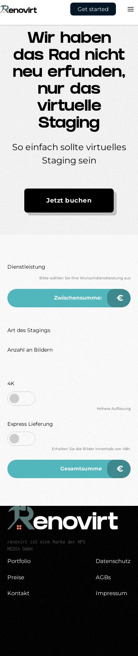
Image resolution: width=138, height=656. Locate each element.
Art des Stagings (28, 330)
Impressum (111, 593)
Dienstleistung (26, 267)
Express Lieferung (30, 424)
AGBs (103, 577)
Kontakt (18, 593)
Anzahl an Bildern (30, 350)
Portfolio (19, 560)
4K (10, 383)
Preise (15, 577)
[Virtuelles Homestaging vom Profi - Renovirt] (18, 8)
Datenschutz (113, 560)
